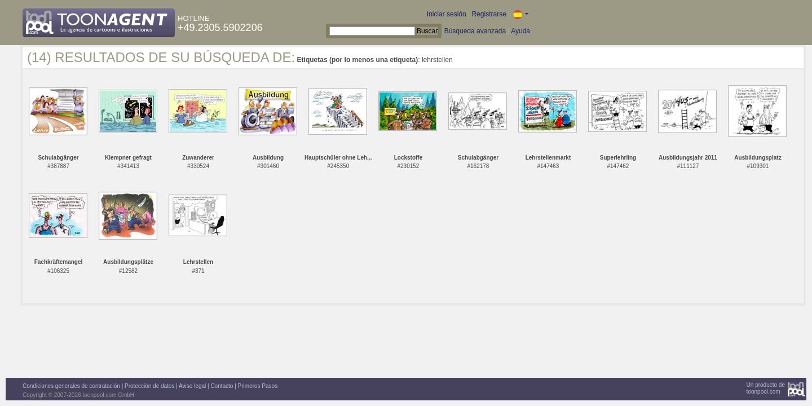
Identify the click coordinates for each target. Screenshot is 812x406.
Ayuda (520, 31)
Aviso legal (192, 386)
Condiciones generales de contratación (71, 386)
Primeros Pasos (258, 386)
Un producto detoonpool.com (766, 388)
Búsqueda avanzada (475, 31)
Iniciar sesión (446, 14)
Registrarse (488, 14)
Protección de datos (149, 386)
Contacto (221, 386)
